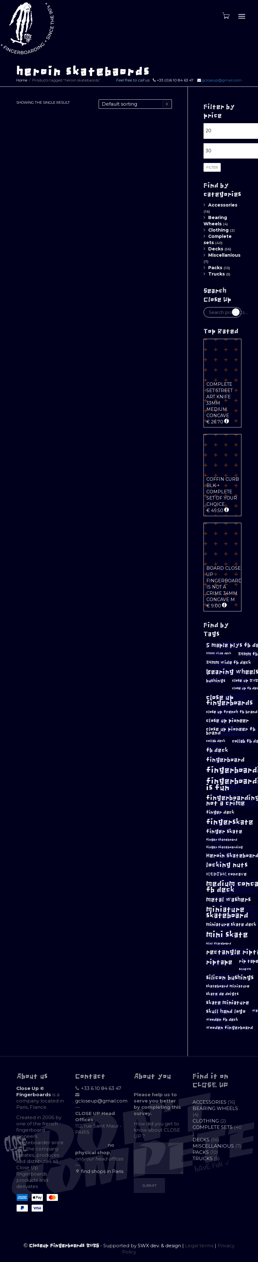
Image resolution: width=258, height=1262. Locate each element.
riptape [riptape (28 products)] (219, 962)
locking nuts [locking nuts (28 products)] (227, 864)
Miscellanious (224, 255)
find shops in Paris (102, 1171)
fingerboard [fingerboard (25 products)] (225, 759)
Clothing (218, 230)
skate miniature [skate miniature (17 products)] (227, 1002)
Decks (215, 249)
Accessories (222, 205)
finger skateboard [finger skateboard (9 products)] (221, 839)
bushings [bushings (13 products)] (215, 680)
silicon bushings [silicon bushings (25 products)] (230, 977)
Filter (212, 167)
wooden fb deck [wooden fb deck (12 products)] (222, 1019)
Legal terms (199, 1246)
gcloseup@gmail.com (222, 80)
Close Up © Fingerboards (33, 1091)
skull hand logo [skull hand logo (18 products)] (225, 1011)
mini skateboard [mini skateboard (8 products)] (218, 943)
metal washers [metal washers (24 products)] (228, 899)
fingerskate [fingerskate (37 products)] (229, 822)
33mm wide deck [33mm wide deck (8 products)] (218, 653)
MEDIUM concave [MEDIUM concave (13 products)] (226, 874)
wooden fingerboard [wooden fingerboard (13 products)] (229, 1027)
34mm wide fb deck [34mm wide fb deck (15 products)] (228, 662)
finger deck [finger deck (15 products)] (220, 812)
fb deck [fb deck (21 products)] (217, 750)
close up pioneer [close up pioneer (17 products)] (227, 720)
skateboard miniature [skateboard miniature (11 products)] (228, 986)
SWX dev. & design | (161, 1246)
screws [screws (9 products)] (245, 969)
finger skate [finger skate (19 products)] (224, 832)
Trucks (216, 274)
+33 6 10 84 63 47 (101, 1088)
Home (21, 80)
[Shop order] (135, 104)
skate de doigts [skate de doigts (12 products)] (222, 994)
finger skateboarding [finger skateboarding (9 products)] (224, 847)
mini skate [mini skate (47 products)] (227, 934)
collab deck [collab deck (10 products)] (215, 741)
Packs (215, 267)
